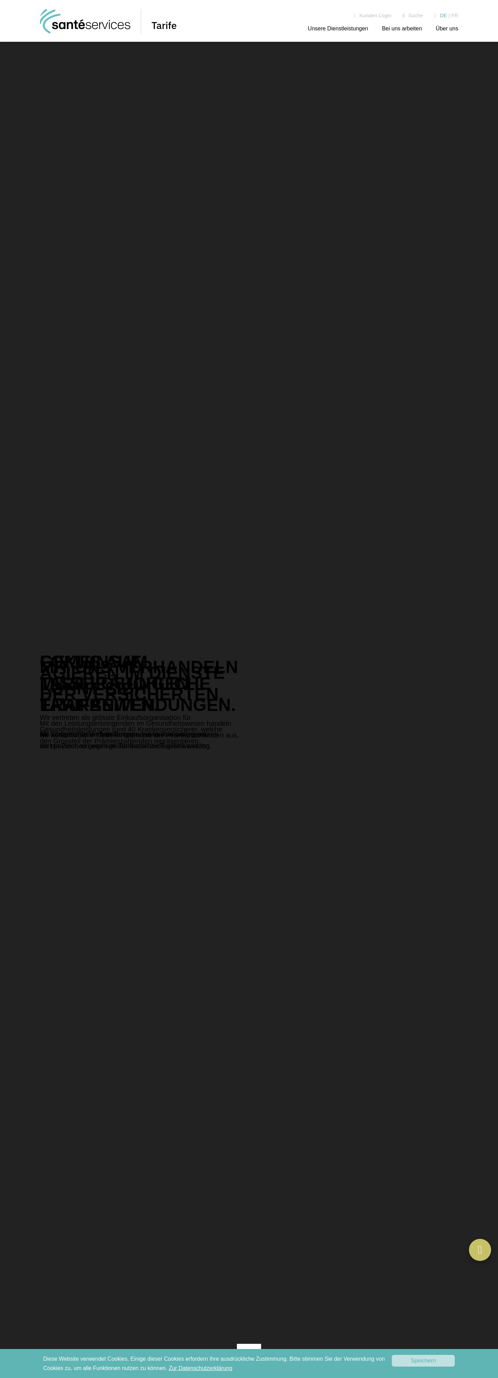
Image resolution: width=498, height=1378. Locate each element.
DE (443, 15)
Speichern (423, 1360)
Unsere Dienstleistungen (338, 28)
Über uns (447, 28)
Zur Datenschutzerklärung (200, 1368)
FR (454, 15)
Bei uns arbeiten (402, 28)
